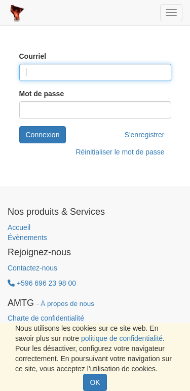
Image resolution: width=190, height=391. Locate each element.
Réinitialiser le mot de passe (119, 152)
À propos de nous (67, 303)
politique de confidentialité (122, 338)
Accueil (19, 227)
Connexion (43, 135)
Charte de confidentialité (46, 318)
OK (95, 382)
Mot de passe (41, 94)
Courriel (33, 56)
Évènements (27, 237)
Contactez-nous (32, 268)
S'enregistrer (145, 135)
